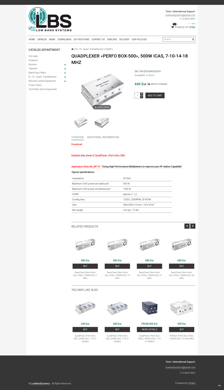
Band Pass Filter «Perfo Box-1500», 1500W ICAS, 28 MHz (181, 275)
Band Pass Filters (37, 72)
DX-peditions (81, 39)
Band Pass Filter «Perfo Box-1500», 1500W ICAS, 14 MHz (117, 275)
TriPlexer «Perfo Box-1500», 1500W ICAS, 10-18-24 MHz (181, 337)
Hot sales (33, 56)
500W (108, 49)
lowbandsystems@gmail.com (180, 15)
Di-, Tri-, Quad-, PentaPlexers (42, 76)
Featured (33, 60)
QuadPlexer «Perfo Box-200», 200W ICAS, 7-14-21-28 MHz (85, 339)
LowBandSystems (40, 383)
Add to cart (155, 95)
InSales (191, 383)
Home (32, 39)
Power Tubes (35, 85)
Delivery (124, 39)
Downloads (64, 39)
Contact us (98, 39)
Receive (33, 64)
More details (149, 329)
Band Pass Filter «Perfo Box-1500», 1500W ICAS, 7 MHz (85, 275)
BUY (85, 266)
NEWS (52, 39)
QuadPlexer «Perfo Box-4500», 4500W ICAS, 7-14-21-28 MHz (149, 339)
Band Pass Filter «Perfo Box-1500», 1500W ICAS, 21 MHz (149, 275)
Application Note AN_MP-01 (126, 166)
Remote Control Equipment (42, 81)
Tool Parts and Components (43, 89)
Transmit (33, 68)
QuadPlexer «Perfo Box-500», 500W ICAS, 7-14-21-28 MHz (117, 339)
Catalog (42, 39)
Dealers (112, 39)
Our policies (139, 39)
